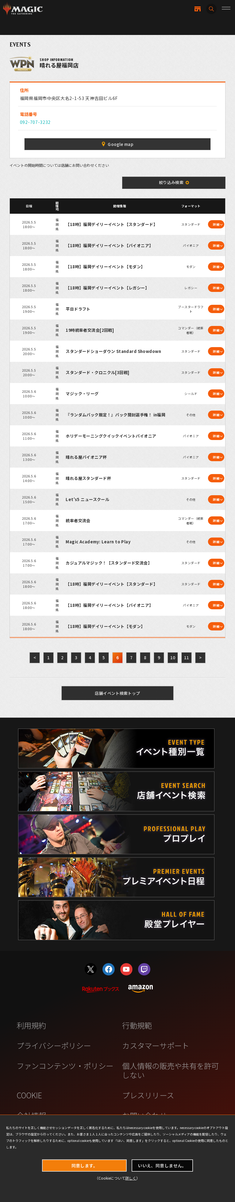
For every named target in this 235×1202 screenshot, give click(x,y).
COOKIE (29, 1095)
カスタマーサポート (155, 1045)
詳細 (216, 224)
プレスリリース (148, 1095)
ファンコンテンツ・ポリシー (65, 1065)
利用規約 (31, 1025)
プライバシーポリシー (54, 1045)
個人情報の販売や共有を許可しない (170, 1070)
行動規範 (137, 1025)
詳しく (130, 1178)
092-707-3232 (35, 122)
